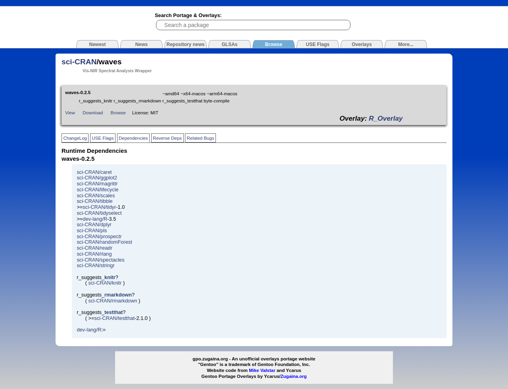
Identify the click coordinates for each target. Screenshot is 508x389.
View (70, 112)
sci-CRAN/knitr (105, 283)
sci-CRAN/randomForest (104, 242)
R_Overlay (385, 118)
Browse (118, 112)
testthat (113, 312)
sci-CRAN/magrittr (97, 184)
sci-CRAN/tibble (94, 201)
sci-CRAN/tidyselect (99, 213)
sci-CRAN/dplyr (94, 224)
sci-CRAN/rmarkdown (113, 301)
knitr (109, 277)
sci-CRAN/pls (92, 230)
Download (93, 112)
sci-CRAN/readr (94, 248)
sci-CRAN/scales (96, 195)
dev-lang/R (95, 219)
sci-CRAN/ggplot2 (97, 178)
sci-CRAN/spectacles (100, 260)
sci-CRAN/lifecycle (97, 190)
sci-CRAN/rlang (94, 254)
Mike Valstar (262, 370)
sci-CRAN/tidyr (99, 207)
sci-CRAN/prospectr (99, 236)
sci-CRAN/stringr (95, 265)
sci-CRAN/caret (94, 172)
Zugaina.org (294, 376)
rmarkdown (118, 295)
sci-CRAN (79, 62)
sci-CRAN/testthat (114, 318)
